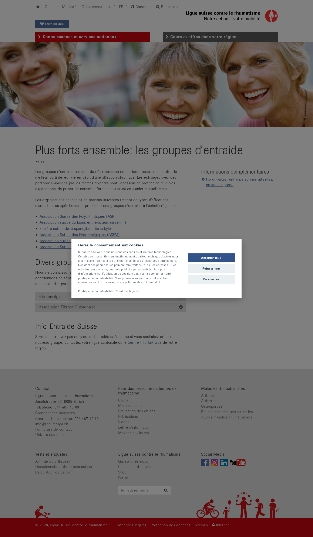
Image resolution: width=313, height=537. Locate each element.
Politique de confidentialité (96, 291)
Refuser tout (211, 268)
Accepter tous (211, 258)
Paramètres (211, 279)
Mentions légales (127, 291)
